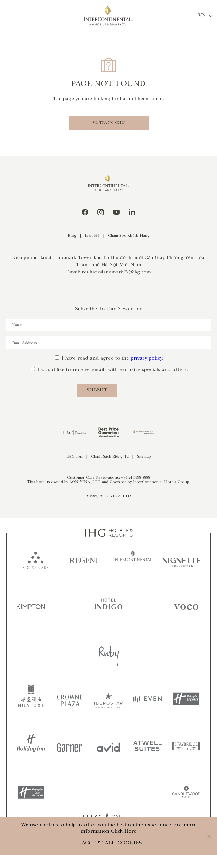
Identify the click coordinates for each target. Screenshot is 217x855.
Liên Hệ (92, 236)
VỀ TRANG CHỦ (109, 123)
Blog (72, 236)
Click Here (123, 831)
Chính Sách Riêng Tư (110, 457)
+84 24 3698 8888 (135, 477)
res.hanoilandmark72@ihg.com (116, 272)
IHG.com (74, 457)
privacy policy (146, 358)
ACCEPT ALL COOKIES (112, 843)
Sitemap (144, 457)
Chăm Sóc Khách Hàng (129, 236)
